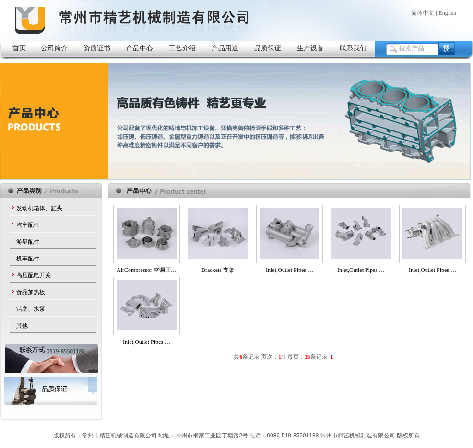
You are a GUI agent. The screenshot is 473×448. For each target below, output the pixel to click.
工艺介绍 (182, 48)
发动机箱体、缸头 (39, 208)
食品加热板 (30, 292)
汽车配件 (27, 225)
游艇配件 (27, 241)
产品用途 (225, 48)
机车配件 (27, 258)
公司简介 (54, 48)
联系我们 (353, 48)
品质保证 (267, 48)
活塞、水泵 (30, 309)
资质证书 (96, 48)
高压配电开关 (33, 275)
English (447, 13)
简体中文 (422, 13)
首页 (19, 48)
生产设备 (310, 48)
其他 (22, 325)
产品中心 (139, 48)
